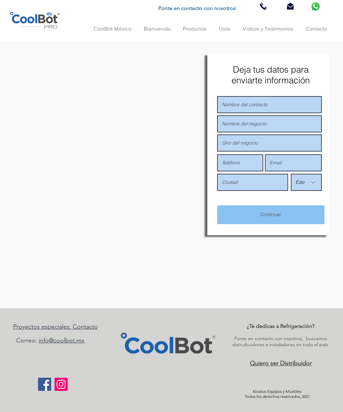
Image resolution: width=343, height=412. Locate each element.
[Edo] (306, 182)
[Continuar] (270, 214)
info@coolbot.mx (61, 340)
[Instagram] (61, 384)
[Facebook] (44, 384)
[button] (195, 26)
